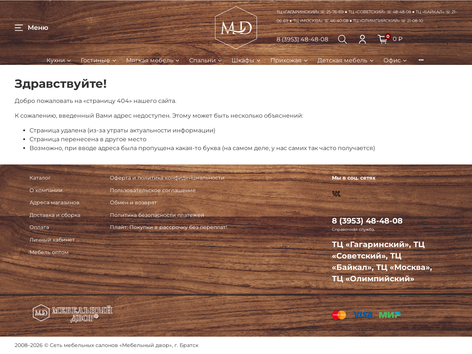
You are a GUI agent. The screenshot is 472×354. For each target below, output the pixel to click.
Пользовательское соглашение (153, 190)
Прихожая (289, 60)
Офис (396, 60)
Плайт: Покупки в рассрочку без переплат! (168, 227)
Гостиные (99, 60)
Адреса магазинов (55, 202)
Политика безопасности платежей (157, 215)
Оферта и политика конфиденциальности (167, 177)
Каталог (40, 177)
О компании (46, 190)
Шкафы (246, 60)
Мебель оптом (49, 252)
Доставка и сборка (55, 215)
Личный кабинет (52, 239)
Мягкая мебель (153, 60)
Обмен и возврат (133, 202)
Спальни (206, 60)
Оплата (39, 227)
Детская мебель (345, 60)
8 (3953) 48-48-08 (302, 39)
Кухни (59, 60)
